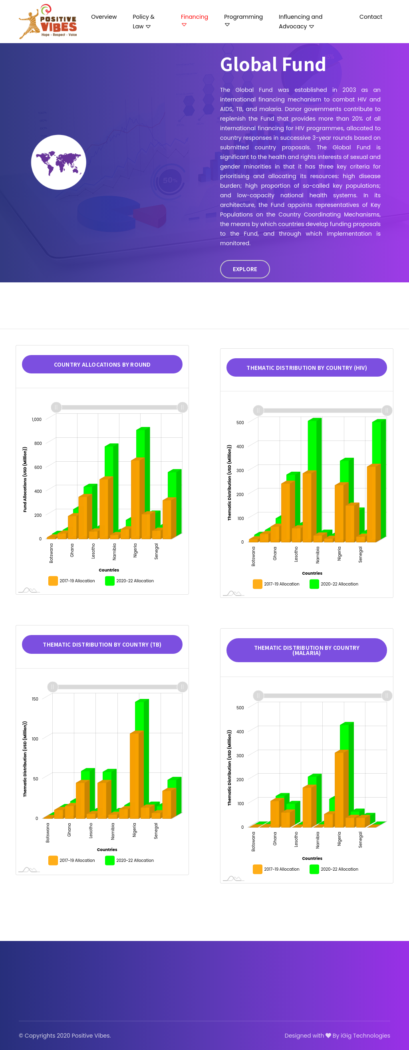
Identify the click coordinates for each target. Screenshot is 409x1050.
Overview (104, 17)
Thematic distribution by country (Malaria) (307, 650)
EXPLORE (245, 269)
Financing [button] (194, 20)
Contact (370, 17)
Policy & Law (143, 21)
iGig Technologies (365, 1036)
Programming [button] (243, 20)
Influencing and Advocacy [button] (300, 21)
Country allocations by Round (102, 364)
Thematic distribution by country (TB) (102, 644)
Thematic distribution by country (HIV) (306, 367)
